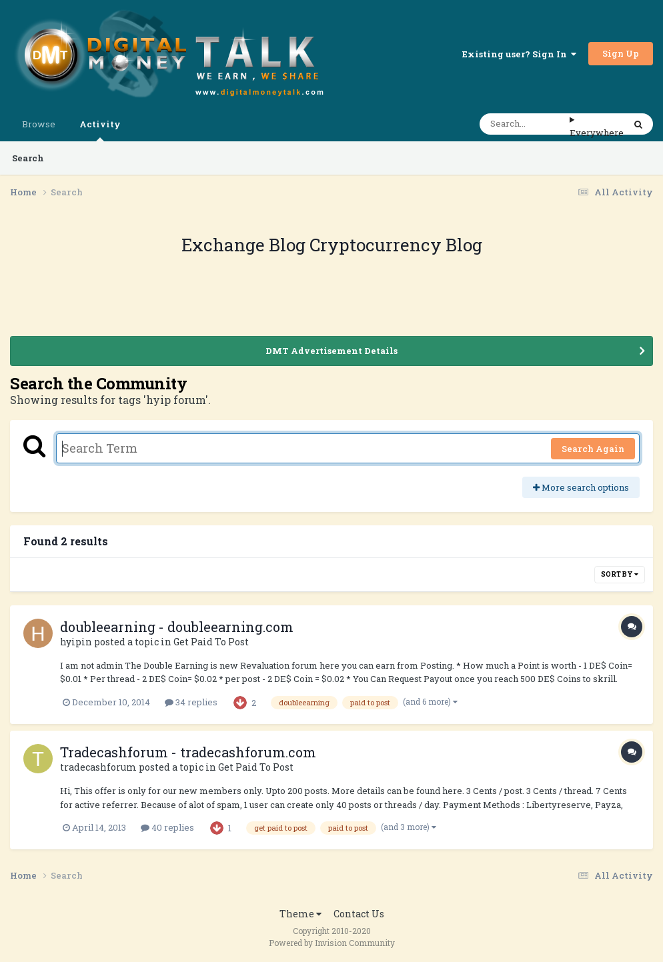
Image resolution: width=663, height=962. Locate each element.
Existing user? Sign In (519, 54)
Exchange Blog (245, 244)
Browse (38, 124)
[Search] (525, 124)
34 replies (191, 702)
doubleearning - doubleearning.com (176, 626)
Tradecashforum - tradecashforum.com (188, 752)
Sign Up (620, 53)
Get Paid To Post (211, 641)
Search (28, 158)
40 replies (167, 827)
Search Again (593, 449)
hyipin (76, 641)
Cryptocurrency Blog (395, 244)
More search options (581, 487)
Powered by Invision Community (332, 942)
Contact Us (359, 913)
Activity (100, 129)
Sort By (619, 574)
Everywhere (597, 133)
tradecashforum (98, 767)
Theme (300, 913)
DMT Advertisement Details (331, 351)
